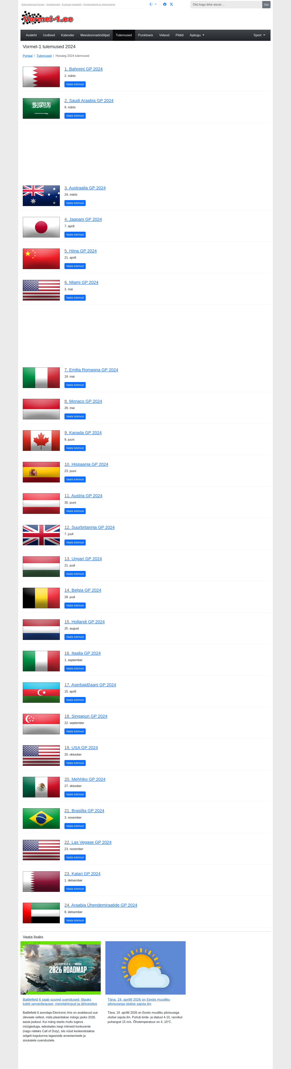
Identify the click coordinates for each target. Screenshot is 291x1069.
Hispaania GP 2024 (86, 464)
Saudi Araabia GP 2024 (88, 100)
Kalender (67, 35)
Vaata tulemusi (76, 84)
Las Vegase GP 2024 (88, 842)
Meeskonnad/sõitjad (95, 35)
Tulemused (124, 35)
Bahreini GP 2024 (83, 68)
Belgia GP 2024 (82, 590)
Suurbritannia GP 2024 (89, 527)
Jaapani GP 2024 (83, 219)
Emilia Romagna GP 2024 (91, 369)
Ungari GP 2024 (83, 558)
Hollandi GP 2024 (84, 621)
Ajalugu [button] (195, 35)
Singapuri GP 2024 (85, 716)
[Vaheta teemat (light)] (153, 4)
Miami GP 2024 (81, 282)
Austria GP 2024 (83, 495)
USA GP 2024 (81, 747)
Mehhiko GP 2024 (84, 779)
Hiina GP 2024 (80, 250)
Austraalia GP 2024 (85, 187)
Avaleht (31, 35)
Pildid (180, 35)
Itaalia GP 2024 (82, 653)
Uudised (49, 35)
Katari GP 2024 (82, 873)
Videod (164, 35)
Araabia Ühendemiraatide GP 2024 (100, 905)
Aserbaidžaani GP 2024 (90, 684)
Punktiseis (145, 35)
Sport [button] (258, 35)
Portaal (28, 55)
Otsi (266, 4)
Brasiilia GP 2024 (84, 810)
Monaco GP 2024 (83, 401)
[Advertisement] (177, 18)
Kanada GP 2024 (83, 432)
